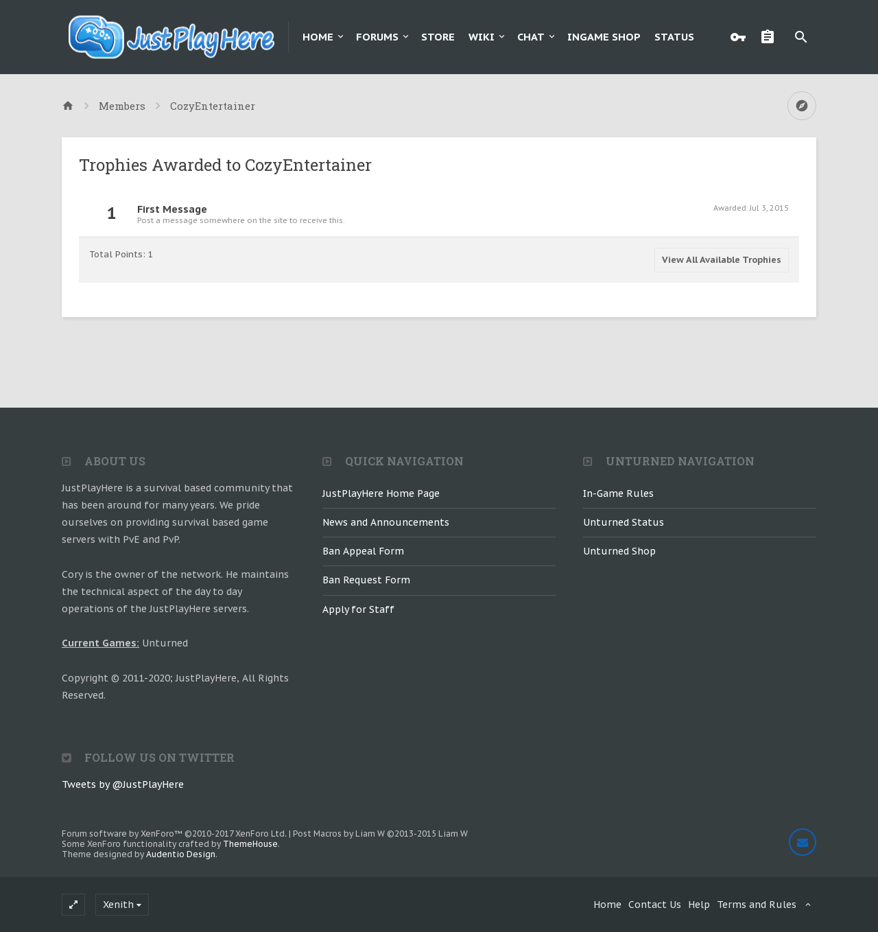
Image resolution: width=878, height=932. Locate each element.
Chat (531, 36)
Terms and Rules (756, 904)
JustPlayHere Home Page (381, 493)
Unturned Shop (619, 551)
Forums (377, 36)
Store (438, 36)
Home (317, 36)
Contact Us (654, 904)
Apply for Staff (358, 609)
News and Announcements (385, 522)
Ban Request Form (366, 580)
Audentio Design (180, 854)
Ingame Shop (604, 36)
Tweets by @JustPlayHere (123, 784)
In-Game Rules (618, 493)
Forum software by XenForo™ (174, 833)
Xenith (118, 904)
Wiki (481, 36)
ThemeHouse (250, 844)
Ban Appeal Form (363, 551)
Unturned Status (623, 522)
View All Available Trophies (721, 260)
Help (699, 904)
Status (674, 36)
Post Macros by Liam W (380, 833)
